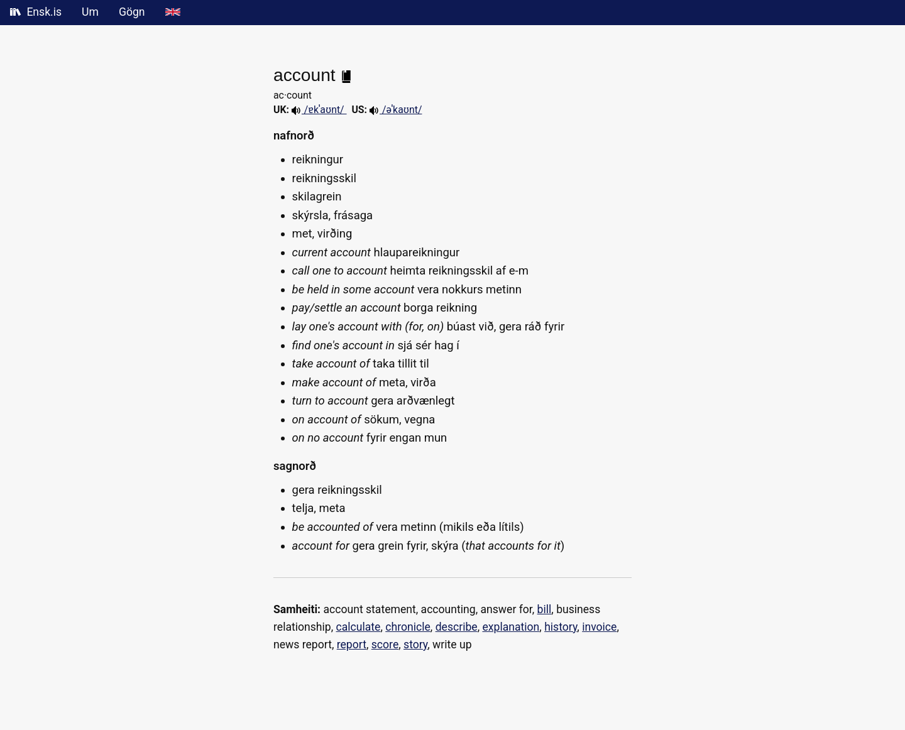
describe (457, 627)
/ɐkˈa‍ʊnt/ (319, 110)
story (415, 644)
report (351, 644)
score (384, 644)
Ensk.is (36, 12)
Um (90, 12)
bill (544, 609)
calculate (358, 627)
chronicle (408, 627)
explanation (510, 627)
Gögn (132, 12)
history (560, 627)
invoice (599, 627)
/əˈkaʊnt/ (396, 110)
